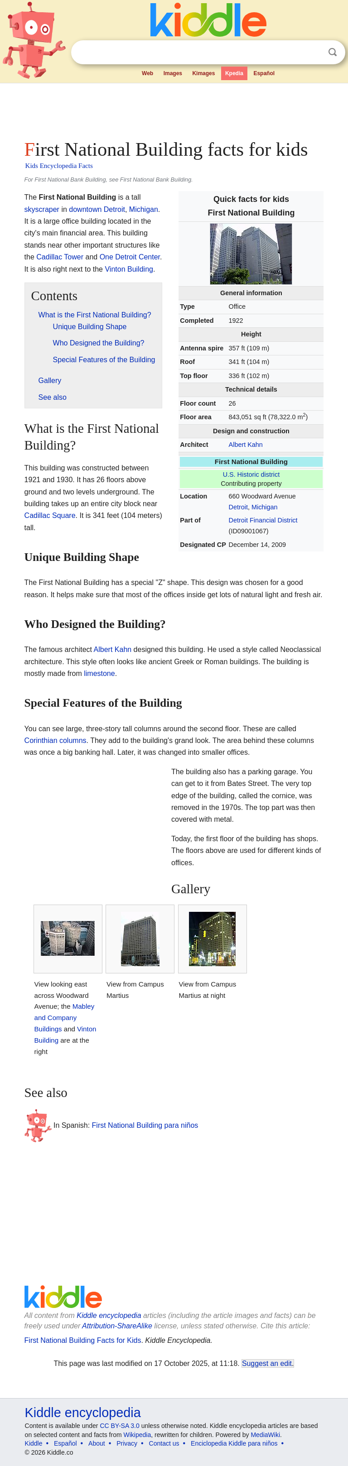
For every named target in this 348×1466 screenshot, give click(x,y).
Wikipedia (137, 1434)
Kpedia (234, 73)
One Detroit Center (130, 257)
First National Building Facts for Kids (82, 1340)
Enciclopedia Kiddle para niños (234, 1443)
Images (173, 73)
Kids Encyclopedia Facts (59, 165)
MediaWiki (265, 1434)
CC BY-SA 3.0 (119, 1425)
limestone (99, 673)
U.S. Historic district (251, 474)
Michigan (264, 507)
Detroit (238, 507)
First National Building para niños (145, 1125)
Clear (314, 52)
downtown (85, 209)
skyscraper (41, 209)
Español (264, 73)
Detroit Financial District (263, 520)
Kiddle (34, 1443)
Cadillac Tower (59, 257)
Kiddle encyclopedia (109, 1315)
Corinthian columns (55, 740)
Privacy (126, 1443)
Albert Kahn (246, 444)
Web (147, 73)
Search (332, 52)
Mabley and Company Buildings (64, 1017)
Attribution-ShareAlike (117, 1326)
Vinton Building (129, 269)
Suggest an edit (267, 1363)
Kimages (203, 73)
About (96, 1443)
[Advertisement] (174, 109)
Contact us (164, 1443)
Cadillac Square (50, 515)
